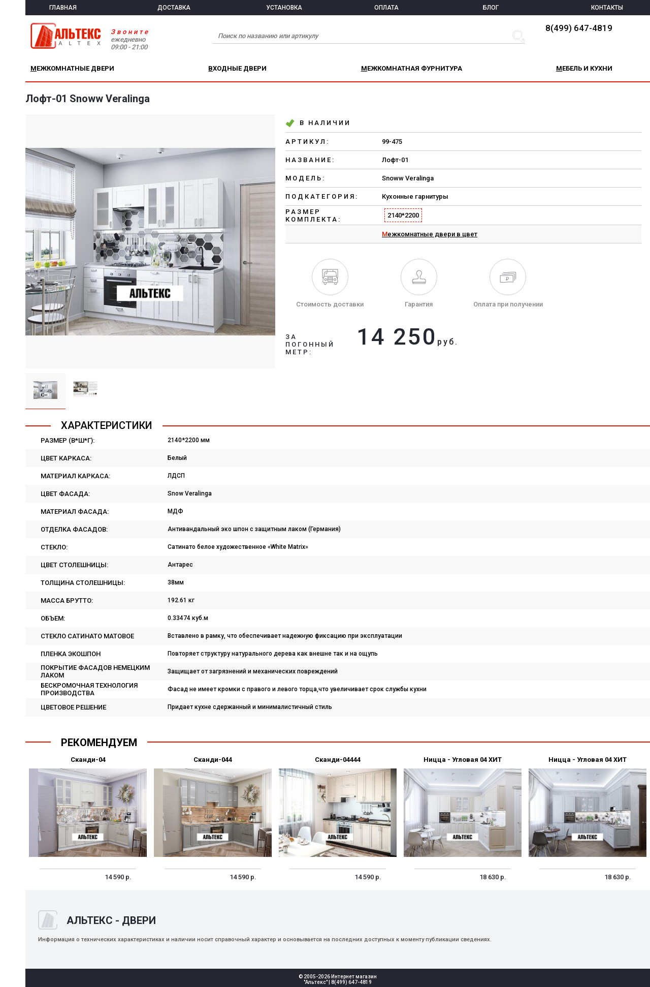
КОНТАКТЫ (607, 7)
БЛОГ (491, 7)
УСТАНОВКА (284, 7)
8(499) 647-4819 (578, 28)
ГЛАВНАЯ (63, 7)
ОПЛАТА (386, 7)
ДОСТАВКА (173, 7)
